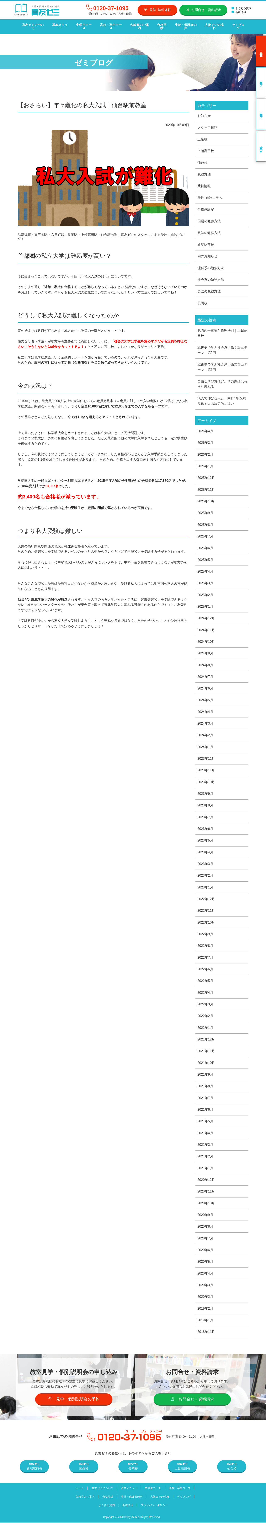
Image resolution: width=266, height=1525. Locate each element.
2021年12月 (206, 1040)
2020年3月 (205, 1287)
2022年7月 (205, 958)
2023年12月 (206, 758)
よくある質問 (241, 8)
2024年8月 (205, 664)
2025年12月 (206, 476)
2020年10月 (206, 1205)
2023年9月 (205, 793)
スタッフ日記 (207, 124)
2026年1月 (205, 464)
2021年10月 (206, 1064)
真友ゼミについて (32, 25)
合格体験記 (205, 206)
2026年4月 (205, 429)
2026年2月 (205, 452)
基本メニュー (59, 25)
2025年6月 (205, 546)
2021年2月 (205, 1158)
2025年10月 (206, 500)
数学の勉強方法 (209, 230)
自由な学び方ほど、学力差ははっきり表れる (222, 382)
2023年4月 (205, 852)
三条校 (202, 136)
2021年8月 (205, 1087)
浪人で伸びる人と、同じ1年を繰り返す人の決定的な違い (221, 399)
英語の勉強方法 (209, 289)
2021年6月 (205, 1111)
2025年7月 (205, 535)
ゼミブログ (236, 25)
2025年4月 (205, 570)
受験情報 (204, 183)
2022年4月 (205, 993)
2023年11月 (206, 770)
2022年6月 (205, 970)
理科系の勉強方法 (210, 265)
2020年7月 (205, 1240)
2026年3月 (205, 441)
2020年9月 (205, 1216)
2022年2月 (205, 1017)
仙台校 (202, 159)
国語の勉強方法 (209, 218)
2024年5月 (205, 699)
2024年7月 (205, 676)
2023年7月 (205, 817)
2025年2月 (205, 593)
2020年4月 (205, 1275)
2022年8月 (205, 946)
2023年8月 (205, 805)
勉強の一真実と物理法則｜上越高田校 (222, 330)
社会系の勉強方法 (210, 277)
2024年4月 (205, 711)
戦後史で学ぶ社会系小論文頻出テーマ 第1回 (222, 365)
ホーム (78, 1490)
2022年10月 (206, 923)
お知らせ (204, 112)
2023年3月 (205, 864)
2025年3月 (205, 582)
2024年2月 (205, 734)
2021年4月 (205, 1134)
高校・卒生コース (109, 25)
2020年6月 (205, 1252)
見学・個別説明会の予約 (74, 1401)
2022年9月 (205, 934)
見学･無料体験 (157, 10)
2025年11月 (206, 488)
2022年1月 (205, 1028)
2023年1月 (205, 887)
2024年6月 (205, 688)
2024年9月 (205, 652)
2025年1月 (205, 605)
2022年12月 (206, 899)
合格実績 (160, 25)
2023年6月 (205, 829)
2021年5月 (205, 1122)
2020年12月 (206, 1181)
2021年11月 (206, 1052)
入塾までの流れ (212, 25)
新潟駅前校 (205, 242)
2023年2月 (205, 876)
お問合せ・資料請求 (203, 10)
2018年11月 (206, 1334)
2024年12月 (206, 617)
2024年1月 (205, 746)
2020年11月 (206, 1193)
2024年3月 (205, 723)
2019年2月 (205, 1311)
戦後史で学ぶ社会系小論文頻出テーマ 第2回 (222, 347)
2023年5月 (205, 840)
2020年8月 (205, 1228)
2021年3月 (205, 1146)
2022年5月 (205, 981)
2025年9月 (205, 511)
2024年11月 (206, 629)
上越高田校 (205, 148)
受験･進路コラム (209, 195)
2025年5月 (205, 558)
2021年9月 (205, 1075)
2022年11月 (206, 911)
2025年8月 (205, 523)
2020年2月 (205, 1299)
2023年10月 (206, 782)
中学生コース (83, 25)
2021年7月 (205, 1099)
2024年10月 (206, 641)
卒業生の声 (261, 143)
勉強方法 (204, 171)
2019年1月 (205, 1322)
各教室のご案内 (138, 25)
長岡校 (202, 300)
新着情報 (239, 12)
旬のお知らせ (207, 253)
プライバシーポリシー (155, 1507)
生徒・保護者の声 (184, 25)
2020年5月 (205, 1263)
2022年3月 (205, 1005)
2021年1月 (205, 1169)
